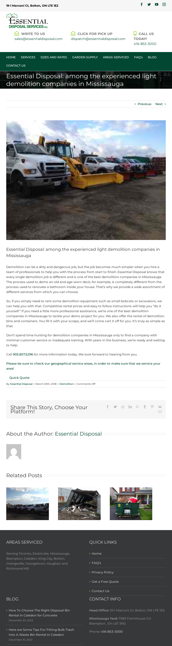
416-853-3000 (145, 44)
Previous (144, 104)
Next (159, 104)
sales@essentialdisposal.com (39, 39)
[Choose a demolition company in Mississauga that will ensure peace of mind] (27, 504)
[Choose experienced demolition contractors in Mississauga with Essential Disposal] (79, 504)
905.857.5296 (23, 354)
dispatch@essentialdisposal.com (98, 39)
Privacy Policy (103, 572)
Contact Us (100, 591)
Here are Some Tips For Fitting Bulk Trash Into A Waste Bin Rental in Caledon (41, 632)
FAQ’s (96, 563)
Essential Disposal (21, 383)
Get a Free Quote (105, 582)
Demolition (66, 383)
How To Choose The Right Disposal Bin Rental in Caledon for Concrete (39, 612)
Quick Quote (19, 378)
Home (96, 553)
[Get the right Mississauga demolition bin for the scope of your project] (131, 504)
